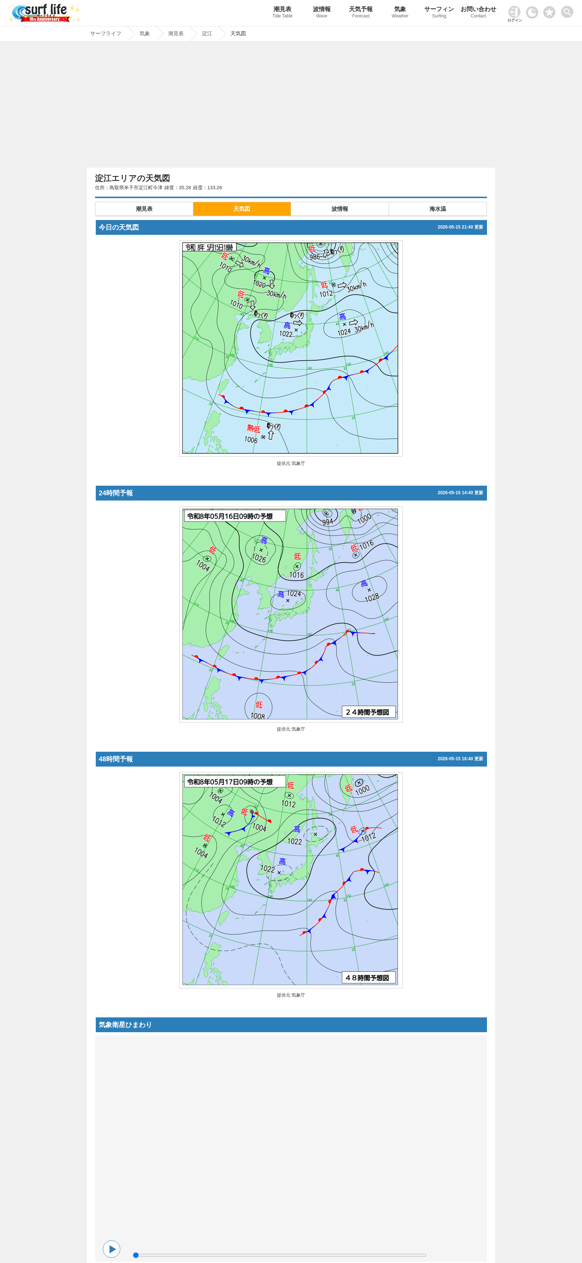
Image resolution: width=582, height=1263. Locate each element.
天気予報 (361, 13)
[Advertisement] (291, 106)
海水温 (437, 209)
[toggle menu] (569, 9)
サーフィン (439, 13)
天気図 (241, 209)
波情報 (321, 13)
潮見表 (282, 13)
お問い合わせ (478, 13)
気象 (400, 13)
